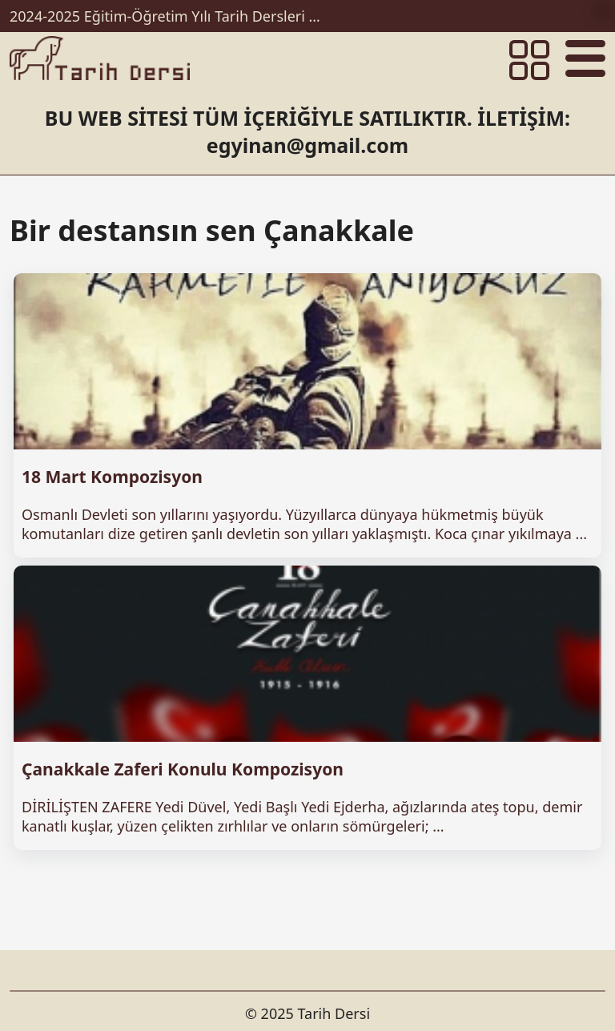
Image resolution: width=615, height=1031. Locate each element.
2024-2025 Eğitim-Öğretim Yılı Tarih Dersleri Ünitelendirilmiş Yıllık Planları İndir (170, 16)
